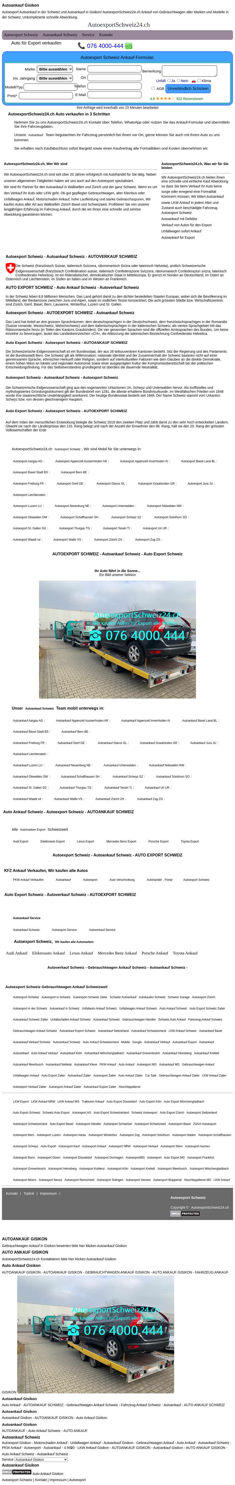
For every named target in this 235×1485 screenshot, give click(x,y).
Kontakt (41, 1480)
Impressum (58, 1480)
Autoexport (77, 1480)
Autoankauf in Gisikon (84, 12)
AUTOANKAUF (13, 1431)
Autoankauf (172, 1405)
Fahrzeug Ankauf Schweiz (141, 1405)
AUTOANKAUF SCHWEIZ (43, 1405)
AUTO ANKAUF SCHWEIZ (204, 1405)
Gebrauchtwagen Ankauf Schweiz (92, 1405)
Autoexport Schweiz (17, 1480)
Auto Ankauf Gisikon (21, 1265)
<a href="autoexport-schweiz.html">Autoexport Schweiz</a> (117, 627)
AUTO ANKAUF (75, 1431)
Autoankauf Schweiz (21, 1437)
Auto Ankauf (11, 1405)
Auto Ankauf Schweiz (44, 1431)
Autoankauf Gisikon (20, 5)
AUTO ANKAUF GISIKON (25, 1252)
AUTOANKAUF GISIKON (24, 1239)
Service (35, 1459)
